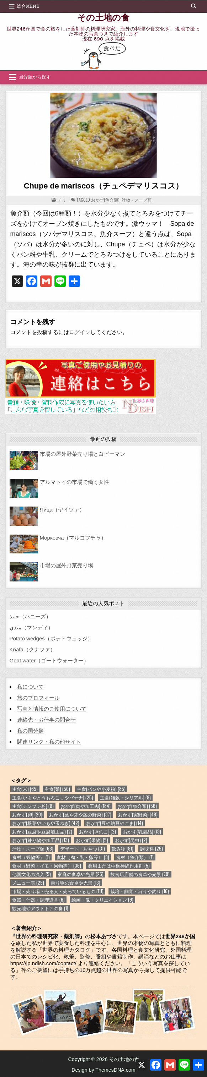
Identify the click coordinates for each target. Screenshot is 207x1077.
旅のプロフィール (38, 698)
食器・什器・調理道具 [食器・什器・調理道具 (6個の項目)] (38, 899)
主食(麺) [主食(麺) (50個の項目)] (57, 789)
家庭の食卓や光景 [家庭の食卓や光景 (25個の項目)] (81, 874)
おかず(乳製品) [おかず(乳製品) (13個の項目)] (142, 831)
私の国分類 (30, 731)
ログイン (79, 332)
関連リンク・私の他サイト (49, 742)
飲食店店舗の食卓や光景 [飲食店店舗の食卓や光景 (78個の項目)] (140, 874)
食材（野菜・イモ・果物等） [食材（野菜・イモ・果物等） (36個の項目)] (46, 865)
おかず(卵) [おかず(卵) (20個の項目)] (27, 814)
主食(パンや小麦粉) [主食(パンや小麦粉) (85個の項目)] (101, 789)
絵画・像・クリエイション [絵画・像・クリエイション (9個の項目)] (102, 899)
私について (30, 687)
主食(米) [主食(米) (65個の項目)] (25, 789)
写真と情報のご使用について (51, 709)
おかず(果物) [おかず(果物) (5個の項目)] (92, 840)
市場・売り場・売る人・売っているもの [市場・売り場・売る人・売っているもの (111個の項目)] (58, 891)
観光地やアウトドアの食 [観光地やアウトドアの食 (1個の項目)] (40, 908)
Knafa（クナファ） (32, 649)
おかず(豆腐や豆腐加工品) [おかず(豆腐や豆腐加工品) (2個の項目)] (42, 831)
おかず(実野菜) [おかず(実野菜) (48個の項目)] (138, 814)
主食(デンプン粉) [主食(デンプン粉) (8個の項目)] (33, 806)
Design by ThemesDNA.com (103, 1070)
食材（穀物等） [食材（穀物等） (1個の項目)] (31, 857)
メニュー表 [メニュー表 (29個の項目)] (28, 882)
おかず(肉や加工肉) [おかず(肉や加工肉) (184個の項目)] (85, 806)
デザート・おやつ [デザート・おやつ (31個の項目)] (82, 848)
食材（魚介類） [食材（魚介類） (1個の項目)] (135, 857)
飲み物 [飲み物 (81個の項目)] (122, 848)
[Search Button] (193, 6)
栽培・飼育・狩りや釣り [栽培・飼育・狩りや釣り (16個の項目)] (139, 891)
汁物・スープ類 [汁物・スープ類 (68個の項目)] (32, 848)
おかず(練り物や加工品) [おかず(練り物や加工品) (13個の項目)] (40, 840)
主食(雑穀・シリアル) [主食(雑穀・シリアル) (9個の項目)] (125, 797)
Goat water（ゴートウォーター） (49, 660)
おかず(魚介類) (105, 200)
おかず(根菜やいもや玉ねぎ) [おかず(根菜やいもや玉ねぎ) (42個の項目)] (45, 823)
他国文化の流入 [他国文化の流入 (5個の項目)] (31, 874)
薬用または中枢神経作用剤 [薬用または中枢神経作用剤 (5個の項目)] (119, 865)
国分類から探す (34, 77)
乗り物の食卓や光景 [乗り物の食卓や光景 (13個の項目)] (75, 882)
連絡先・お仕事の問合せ (46, 720)
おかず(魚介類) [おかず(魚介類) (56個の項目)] (137, 806)
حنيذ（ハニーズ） (30, 616)
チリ (62, 200)
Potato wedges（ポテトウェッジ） (51, 638)
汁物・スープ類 (137, 200)
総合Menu (28, 6)
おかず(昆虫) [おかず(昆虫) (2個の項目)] (131, 840)
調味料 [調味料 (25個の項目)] (151, 848)
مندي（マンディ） (31, 627)
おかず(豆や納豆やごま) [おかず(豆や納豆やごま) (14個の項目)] (114, 823)
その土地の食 (103, 17)
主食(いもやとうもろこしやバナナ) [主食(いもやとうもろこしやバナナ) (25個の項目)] (52, 797)
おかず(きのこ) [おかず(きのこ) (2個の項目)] (97, 831)
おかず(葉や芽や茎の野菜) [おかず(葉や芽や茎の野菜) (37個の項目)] (80, 814)
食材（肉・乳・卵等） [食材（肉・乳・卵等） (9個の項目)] (83, 857)
